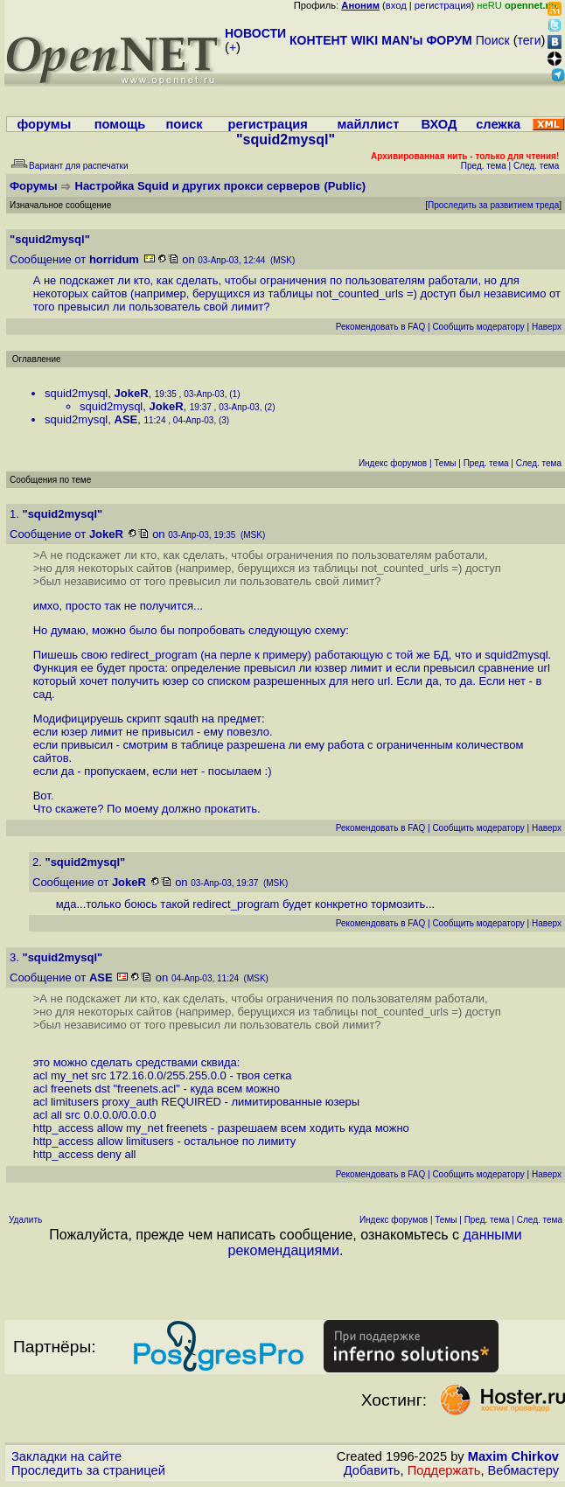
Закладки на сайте (66, 1456)
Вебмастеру (523, 1470)
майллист (369, 124)
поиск (183, 124)
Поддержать (444, 1470)
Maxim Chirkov (513, 1456)
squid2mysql (76, 393)
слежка (498, 124)
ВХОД (439, 124)
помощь (120, 124)
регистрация (443, 5)
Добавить (372, 1470)
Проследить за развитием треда (493, 205)
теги (529, 40)
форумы (44, 124)
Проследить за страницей (88, 1470)
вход (396, 5)
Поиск (493, 40)
